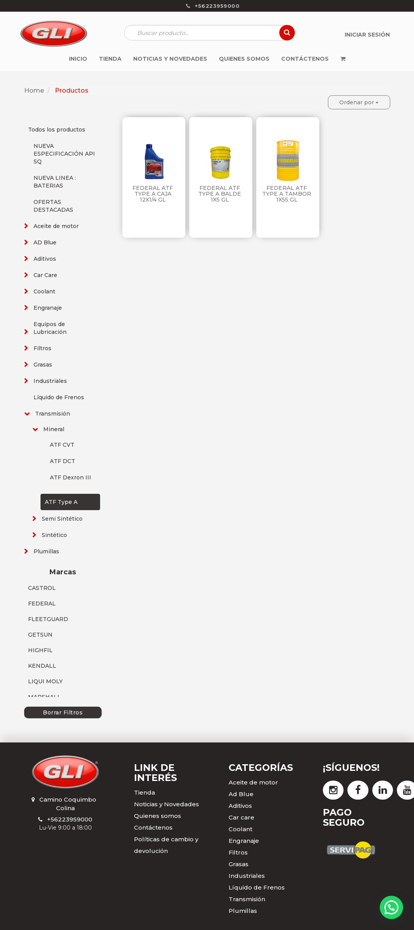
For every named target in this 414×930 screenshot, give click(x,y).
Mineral (53, 429)
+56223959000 (69, 819)
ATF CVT (62, 444)
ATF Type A (61, 501)
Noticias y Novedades (166, 804)
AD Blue (44, 242)
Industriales (50, 380)
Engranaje (47, 307)
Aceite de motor (56, 226)
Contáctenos (153, 827)
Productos (71, 90)
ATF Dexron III (70, 477)
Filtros (42, 348)
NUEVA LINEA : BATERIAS (54, 181)
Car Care (45, 275)
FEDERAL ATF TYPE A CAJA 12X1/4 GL (152, 194)
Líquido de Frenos (58, 397)
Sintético (54, 535)
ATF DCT (62, 461)
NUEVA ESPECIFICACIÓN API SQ (64, 153)
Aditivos (44, 258)
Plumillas (46, 551)
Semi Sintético (62, 518)
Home (34, 90)
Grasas (42, 364)
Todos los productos (56, 129)
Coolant (44, 291)
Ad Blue (241, 794)
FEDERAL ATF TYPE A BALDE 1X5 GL (219, 194)
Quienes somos (157, 815)
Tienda (144, 792)
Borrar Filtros (63, 712)
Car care (241, 817)
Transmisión (52, 413)
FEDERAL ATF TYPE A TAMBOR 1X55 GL (286, 194)
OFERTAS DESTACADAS (53, 205)
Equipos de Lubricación (50, 328)
